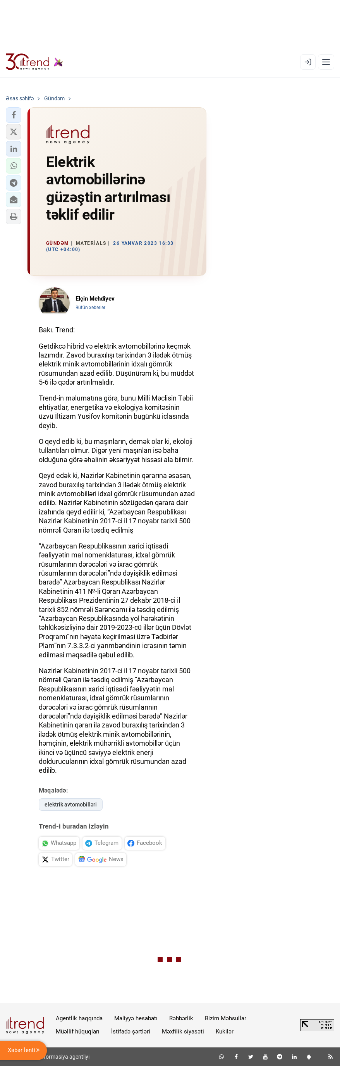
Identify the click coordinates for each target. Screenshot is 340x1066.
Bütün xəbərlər (90, 307)
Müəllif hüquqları (78, 1031)
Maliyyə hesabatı (136, 1018)
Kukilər (225, 1031)
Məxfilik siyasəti (183, 1031)
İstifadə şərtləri (130, 1031)
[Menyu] (326, 62)
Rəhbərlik (181, 1018)
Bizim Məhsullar (225, 1018)
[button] (13, 115)
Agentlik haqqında (79, 1018)
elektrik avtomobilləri (71, 804)
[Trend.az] (34, 61)
